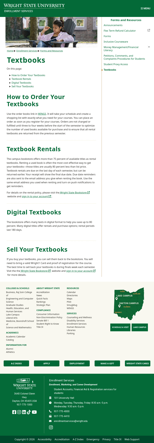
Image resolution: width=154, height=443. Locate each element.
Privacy (107, 439)
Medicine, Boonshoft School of (20, 323)
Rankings (41, 301)
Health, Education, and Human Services (17, 310)
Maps (69, 298)
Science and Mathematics (19, 327)
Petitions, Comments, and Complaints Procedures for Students (124, 57)
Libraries (71, 330)
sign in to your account (37, 196)
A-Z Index (16, 363)
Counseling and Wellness (79, 317)
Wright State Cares (137, 363)
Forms (107, 36)
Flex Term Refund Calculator (127, 30)
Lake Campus (12, 314)
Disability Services (76, 320)
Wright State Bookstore (74, 192)
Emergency (93, 439)
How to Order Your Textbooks (28, 75)
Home (10, 50)
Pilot (69, 301)
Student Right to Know (47, 323)
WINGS (42, 114)
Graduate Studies (14, 305)
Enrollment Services (18, 11)
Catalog (10, 339)
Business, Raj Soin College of (19, 294)
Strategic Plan (43, 305)
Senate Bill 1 (42, 320)
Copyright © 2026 (25, 439)
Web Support (131, 439)
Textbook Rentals (21, 79)
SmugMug (76, 304)
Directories (72, 295)
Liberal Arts (12, 317)
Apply (46, 363)
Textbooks (110, 69)
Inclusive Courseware (116, 41)
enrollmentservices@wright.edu (71, 421)
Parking (70, 333)
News (39, 295)
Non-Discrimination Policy (49, 317)
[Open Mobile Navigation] (145, 8)
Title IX (39, 326)
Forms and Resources (51, 50)
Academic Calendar (15, 336)
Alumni (13, 348)
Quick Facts (42, 298)
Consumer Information (47, 314)
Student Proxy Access (116, 64)
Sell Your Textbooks (23, 86)
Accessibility (44, 439)
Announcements (113, 25)
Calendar (71, 292)
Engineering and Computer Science (19, 300)
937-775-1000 (24, 404)
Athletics (14, 351)
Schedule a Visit (120, 327)
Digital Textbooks (21, 82)
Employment (77, 363)
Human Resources (76, 326)
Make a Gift (107, 363)
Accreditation (43, 292)
